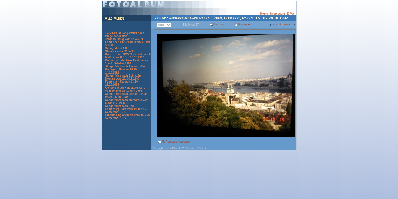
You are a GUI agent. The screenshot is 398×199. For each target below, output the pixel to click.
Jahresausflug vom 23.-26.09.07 (126, 39)
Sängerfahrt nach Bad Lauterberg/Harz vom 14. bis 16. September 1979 (126, 109)
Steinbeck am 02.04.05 (120, 51)
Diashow (218, 24)
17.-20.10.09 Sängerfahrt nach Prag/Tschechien (124, 35)
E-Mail (291, 13)
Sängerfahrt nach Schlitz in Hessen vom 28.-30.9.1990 (123, 77)
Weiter (288, 24)
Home (264, 13)
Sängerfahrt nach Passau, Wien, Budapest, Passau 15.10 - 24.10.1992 (126, 69)
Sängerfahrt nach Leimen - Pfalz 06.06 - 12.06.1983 (126, 95)
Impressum (277, 13)
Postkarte (242, 24)
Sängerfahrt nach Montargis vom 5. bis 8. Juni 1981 (126, 101)
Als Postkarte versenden (174, 141)
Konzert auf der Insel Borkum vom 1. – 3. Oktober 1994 (127, 62)
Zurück (277, 24)
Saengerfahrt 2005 (117, 48)
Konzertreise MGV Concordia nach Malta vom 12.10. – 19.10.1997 (128, 56)
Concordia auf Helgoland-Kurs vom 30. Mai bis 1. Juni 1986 (125, 89)
